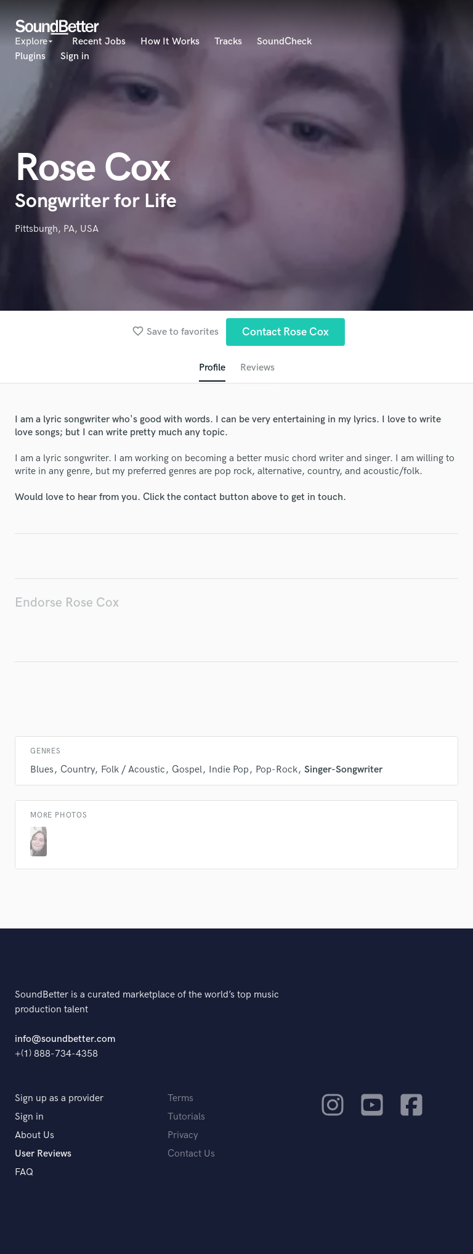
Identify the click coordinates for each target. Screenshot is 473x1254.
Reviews (257, 368)
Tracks (228, 41)
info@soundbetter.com (65, 1039)
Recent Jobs (99, 41)
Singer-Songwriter (343, 770)
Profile (212, 368)
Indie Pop (229, 770)
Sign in (74, 56)
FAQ (24, 1172)
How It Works (170, 41)
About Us (34, 1135)
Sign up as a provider (59, 1098)
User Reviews (43, 1154)
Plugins (30, 56)
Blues (42, 770)
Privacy (183, 1135)
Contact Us (191, 1154)
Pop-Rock (276, 770)
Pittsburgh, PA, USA (57, 229)
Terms (180, 1098)
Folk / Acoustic (133, 770)
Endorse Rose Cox (67, 602)
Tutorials (186, 1117)
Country (77, 770)
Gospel (187, 770)
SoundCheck (284, 41)
